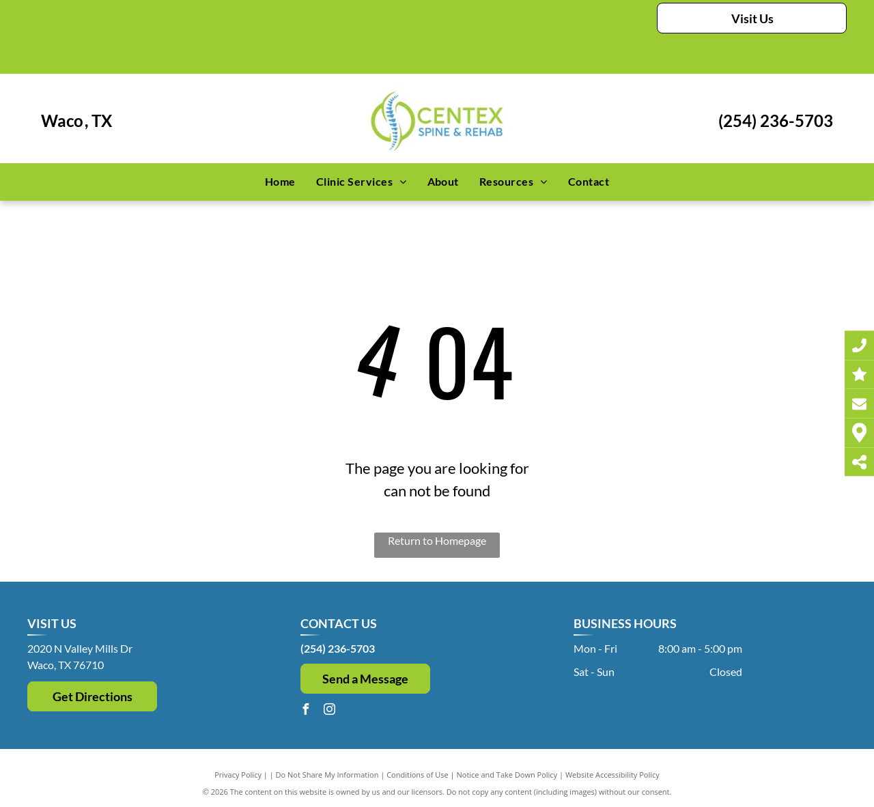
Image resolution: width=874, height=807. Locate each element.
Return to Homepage (437, 540)
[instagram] (330, 711)
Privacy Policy (238, 774)
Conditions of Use (417, 774)
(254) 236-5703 (775, 120)
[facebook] (306, 711)
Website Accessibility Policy (612, 774)
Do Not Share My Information (327, 774)
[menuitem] (280, 181)
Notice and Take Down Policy (507, 774)
